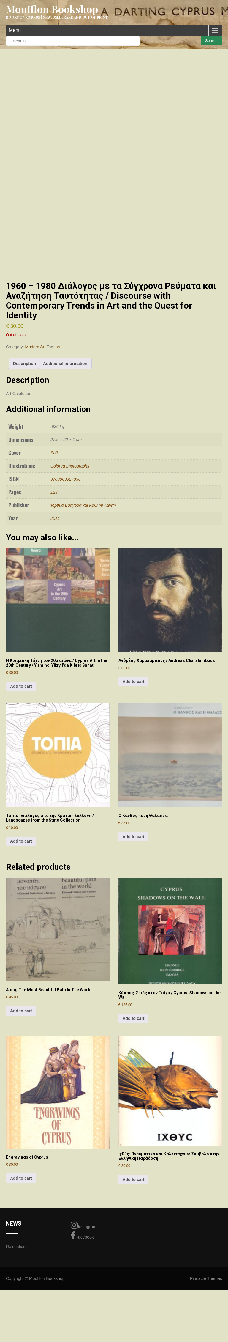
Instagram (83, 1288)
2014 (55, 581)
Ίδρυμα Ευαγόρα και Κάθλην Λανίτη (83, 568)
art (58, 410)
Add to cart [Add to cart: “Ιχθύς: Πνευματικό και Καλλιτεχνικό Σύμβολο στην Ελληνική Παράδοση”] (134, 1242)
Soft (54, 516)
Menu (15, 30)
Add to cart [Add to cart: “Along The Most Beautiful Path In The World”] (21, 1074)
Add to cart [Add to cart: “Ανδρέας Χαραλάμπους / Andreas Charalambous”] (134, 744)
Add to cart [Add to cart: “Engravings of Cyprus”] (21, 1241)
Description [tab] (24, 426)
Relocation (16, 1309)
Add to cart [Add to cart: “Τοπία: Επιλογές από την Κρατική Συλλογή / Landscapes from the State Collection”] (21, 904)
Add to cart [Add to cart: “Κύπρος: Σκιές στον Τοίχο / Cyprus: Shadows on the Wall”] (134, 1081)
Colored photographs (69, 529)
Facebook (82, 1298)
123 (53, 555)
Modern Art (35, 410)
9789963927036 (65, 542)
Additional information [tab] (65, 426)
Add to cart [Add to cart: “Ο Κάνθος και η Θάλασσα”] (134, 899)
